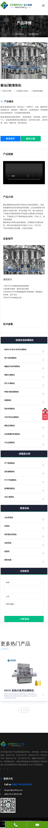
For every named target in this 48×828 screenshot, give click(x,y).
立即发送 (24, 619)
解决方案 (30, 138)
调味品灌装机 (19, 34)
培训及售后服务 (37, 91)
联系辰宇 (10, 138)
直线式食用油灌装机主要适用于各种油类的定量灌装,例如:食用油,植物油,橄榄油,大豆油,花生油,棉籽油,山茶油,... (20, 696)
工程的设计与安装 (21, 91)
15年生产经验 (5, 91)
